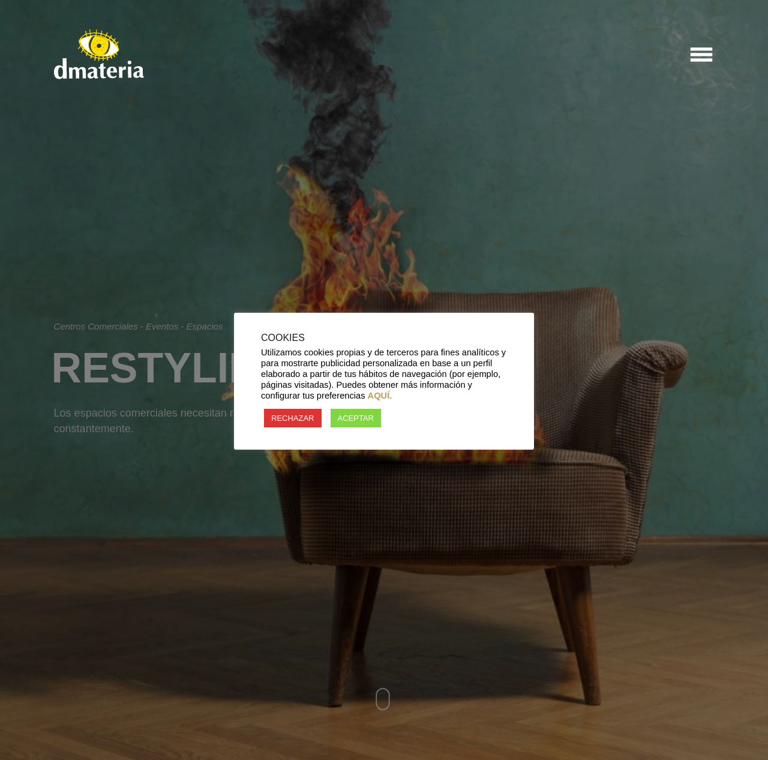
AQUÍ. (380, 395)
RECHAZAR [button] (292, 418)
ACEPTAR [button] (356, 418)
